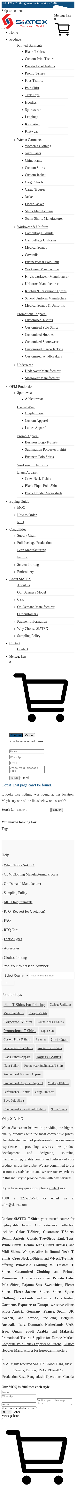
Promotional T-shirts (20, 1032)
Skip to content (12, 11)
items (39, 741)
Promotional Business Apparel (23, 1075)
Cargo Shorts (34, 182)
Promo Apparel (28, 436)
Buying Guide (19, 501)
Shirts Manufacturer (39, 211)
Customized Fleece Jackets (44, 349)
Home (13, 32)
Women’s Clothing (38, 146)
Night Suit (47, 1031)
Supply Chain (26, 535)
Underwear (25, 365)
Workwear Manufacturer (42, 269)
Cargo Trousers (44, 1093)
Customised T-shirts (39, 320)
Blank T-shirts (35, 52)
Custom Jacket (35, 175)
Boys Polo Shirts (14, 1101)
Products (15, 39)
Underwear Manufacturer (42, 371)
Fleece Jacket (34, 204)
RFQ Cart (11, 931)
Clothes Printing (15, 959)
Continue (16, 735)
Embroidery (25, 572)
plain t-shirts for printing (24, 1006)
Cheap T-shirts (37, 1014)
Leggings (31, 117)
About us (23, 585)
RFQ (20, 522)
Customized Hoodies (39, 335)
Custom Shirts (35, 168)
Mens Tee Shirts (14, 1014)
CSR (20, 599)
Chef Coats (59, 1041)
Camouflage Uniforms (40, 240)
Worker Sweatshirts (50, 1049)
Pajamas (41, 1040)
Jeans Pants (33, 153)
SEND (14, 779)
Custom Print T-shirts (17, 1040)
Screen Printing (28, 565)
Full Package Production (34, 543)
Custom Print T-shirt (39, 59)
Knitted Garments (29, 45)
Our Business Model (31, 592)
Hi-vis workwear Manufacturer (47, 277)
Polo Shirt (32, 88)
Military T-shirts (58, 1084)
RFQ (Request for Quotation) (24, 913)
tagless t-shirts (48, 1058)
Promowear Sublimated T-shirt (43, 1066)
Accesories (11, 949)
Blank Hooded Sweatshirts (43, 493)
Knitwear (31, 131)
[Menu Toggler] (3, 28)
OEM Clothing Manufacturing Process (31, 875)
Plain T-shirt (11, 1066)
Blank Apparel (27, 472)
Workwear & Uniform (32, 227)
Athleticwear (34, 399)
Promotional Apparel (31, 314)
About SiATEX (20, 579)
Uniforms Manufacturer (41, 284)
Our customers (27, 614)
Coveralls (31, 255)
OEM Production (21, 387)
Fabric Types (13, 940)
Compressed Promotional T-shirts (25, 1110)
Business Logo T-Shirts (41, 442)
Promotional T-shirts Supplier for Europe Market (38, 1339)
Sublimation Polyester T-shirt (45, 449)
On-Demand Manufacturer (35, 607)
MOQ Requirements (18, 903)
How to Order (27, 515)
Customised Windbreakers (43, 356)
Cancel (29, 735)
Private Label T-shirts (40, 66)
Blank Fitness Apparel (17, 1058)
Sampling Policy (29, 636)
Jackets (30, 197)
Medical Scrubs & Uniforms (45, 305)
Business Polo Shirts (39, 457)
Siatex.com (19, 1129)
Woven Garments (29, 140)
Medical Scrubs (36, 247)
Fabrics (22, 557)
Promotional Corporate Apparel (23, 1084)
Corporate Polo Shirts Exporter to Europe (31, 1345)
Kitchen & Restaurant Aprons (45, 291)
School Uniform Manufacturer (46, 298)
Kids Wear (32, 124)
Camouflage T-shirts (39, 233)
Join (8, 984)
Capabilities (17, 529)
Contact (14, 643)
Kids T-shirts (34, 80)
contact (54, 1189)
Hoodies (31, 102)
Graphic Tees (34, 413)
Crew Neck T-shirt (38, 479)
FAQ (7, 922)
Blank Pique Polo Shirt (41, 486)
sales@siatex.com (14, 158)
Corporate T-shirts (18, 1023)
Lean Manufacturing (31, 550)
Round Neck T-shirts (50, 1023)
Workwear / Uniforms (32, 465)
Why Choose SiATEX (32, 629)
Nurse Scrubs (59, 1110)
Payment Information (32, 621)
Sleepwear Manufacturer (42, 378)
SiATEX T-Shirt (26, 1220)
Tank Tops (32, 95)
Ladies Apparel (35, 428)
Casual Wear (26, 407)
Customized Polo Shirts (41, 327)
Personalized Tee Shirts (18, 1049)
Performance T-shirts (17, 1093)
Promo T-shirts (35, 73)
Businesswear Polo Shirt (42, 262)
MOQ (21, 507)
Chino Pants (33, 160)
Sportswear (33, 110)
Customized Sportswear (41, 342)
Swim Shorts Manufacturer (44, 218)
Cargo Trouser (35, 189)
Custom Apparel (36, 421)
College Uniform (60, 1005)
